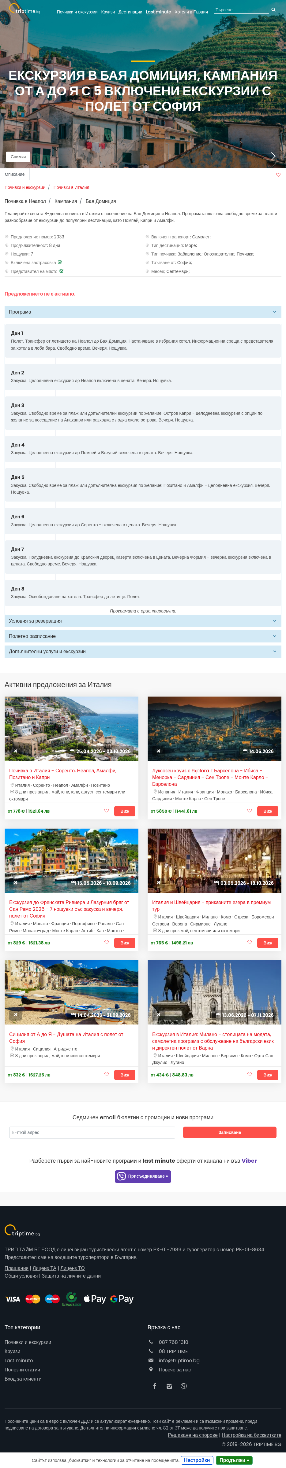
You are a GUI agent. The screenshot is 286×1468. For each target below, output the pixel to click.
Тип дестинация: (167, 245)
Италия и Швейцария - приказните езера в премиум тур (211, 906)
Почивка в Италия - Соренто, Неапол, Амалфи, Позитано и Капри (62, 774)
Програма (20, 311)
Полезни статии (22, 1369)
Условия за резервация (35, 620)
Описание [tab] (14, 174)
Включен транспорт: (171, 237)
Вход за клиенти (23, 1378)
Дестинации (130, 12)
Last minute (158, 12)
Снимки (18, 157)
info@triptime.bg (174, 1360)
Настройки (197, 1460)
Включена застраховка (33, 262)
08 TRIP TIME (168, 1351)
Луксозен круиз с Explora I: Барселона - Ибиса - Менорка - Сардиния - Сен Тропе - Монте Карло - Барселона (210, 777)
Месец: (158, 271)
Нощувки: (20, 254)
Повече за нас (169, 1369)
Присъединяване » (142, 1176)
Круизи (108, 12)
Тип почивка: (163, 254)
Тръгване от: (163, 262)
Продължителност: (29, 245)
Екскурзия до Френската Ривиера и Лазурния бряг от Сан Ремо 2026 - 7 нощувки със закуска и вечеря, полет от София (69, 909)
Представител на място (34, 271)
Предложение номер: (32, 237)
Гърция (191, 12)
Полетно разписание (32, 636)
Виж (124, 811)
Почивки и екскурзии (77, 12)
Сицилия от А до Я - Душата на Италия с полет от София (66, 1038)
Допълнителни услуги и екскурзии (47, 651)
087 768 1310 (168, 1342)
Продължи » (234, 1460)
